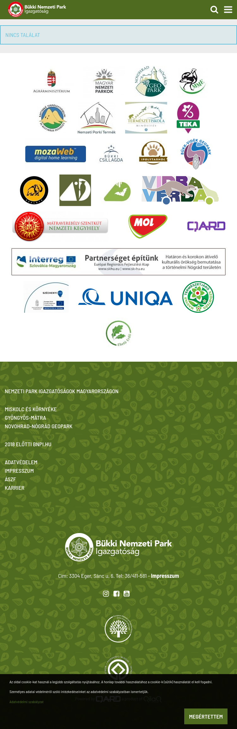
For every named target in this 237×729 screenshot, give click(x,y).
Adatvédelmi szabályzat (26, 701)
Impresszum (165, 575)
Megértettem (206, 716)
